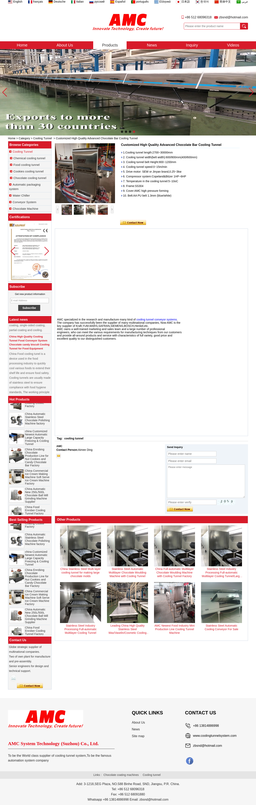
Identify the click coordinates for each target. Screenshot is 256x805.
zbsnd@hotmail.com (233, 17)
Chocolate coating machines (121, 774)
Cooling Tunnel (42, 138)
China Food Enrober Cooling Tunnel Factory (35, 512)
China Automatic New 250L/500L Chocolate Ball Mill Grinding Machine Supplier (36, 497)
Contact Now (30, 685)
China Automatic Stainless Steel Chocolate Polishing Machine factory (37, 420)
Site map (138, 736)
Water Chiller (21, 195)
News (152, 45)
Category (24, 138)
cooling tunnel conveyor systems (156, 319)
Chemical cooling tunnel (29, 158)
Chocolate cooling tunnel (29, 178)
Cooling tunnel (152, 774)
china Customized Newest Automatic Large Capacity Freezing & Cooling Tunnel (37, 439)
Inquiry (192, 45)
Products (110, 45)
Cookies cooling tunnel (28, 171)
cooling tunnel (73, 438)
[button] (122, 132)
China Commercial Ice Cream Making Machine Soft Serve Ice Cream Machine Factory (37, 479)
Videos (233, 45)
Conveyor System (24, 202)
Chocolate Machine (25, 208)
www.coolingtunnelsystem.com (215, 735)
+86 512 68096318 (198, 17)
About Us (65, 45)
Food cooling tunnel (26, 164)
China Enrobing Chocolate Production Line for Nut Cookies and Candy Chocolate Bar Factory (37, 459)
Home (22, 45)
